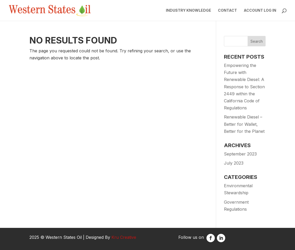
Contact (227, 10)
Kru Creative (123, 237)
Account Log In (260, 10)
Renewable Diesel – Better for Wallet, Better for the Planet (244, 124)
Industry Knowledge (188, 10)
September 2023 (240, 154)
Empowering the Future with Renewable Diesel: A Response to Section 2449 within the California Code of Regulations (244, 86)
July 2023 (233, 163)
